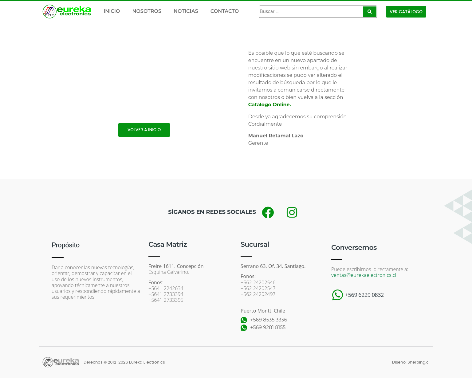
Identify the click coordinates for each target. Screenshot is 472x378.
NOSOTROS (146, 11)
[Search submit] (369, 11)
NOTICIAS (186, 11)
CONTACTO (224, 11)
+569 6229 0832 (364, 294)
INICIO (112, 11)
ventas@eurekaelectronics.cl (363, 275)
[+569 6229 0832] (337, 295)
